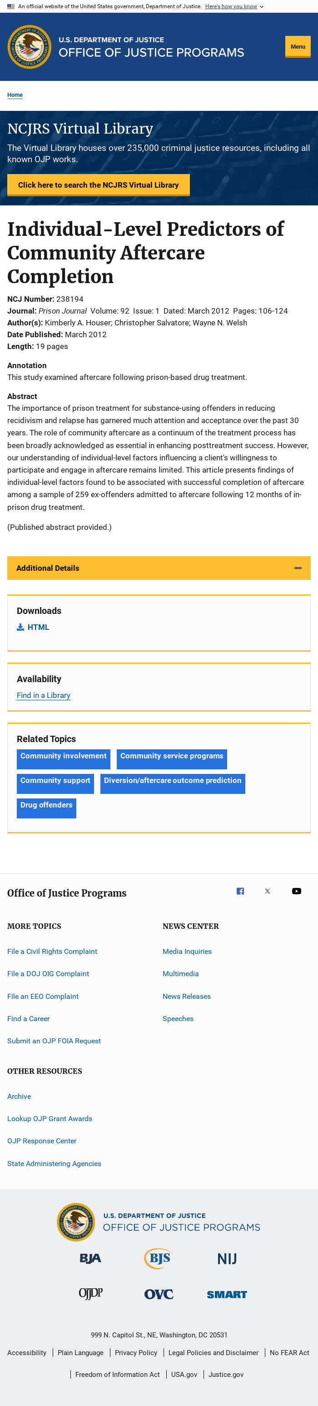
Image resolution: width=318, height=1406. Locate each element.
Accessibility (26, 1353)
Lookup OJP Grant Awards (49, 1118)
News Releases (187, 996)
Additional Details (48, 568)
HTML (38, 627)
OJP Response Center (41, 1141)
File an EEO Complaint (43, 996)
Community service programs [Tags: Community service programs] (172, 755)
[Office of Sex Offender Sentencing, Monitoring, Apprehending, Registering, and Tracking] (227, 1300)
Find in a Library (43, 695)
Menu (298, 46)
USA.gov (184, 1375)
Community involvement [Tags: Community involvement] (63, 755)
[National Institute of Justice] (227, 1266)
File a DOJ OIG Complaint (48, 973)
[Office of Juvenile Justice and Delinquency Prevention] (91, 1302)
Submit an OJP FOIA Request (54, 1041)
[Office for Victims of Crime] (159, 1300)
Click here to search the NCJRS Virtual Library (98, 184)
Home (15, 94)
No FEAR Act (289, 1353)
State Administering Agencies (54, 1163)
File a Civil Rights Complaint (52, 951)
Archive (19, 1096)
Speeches (178, 1018)
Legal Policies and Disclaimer (213, 1353)
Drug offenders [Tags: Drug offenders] (46, 804)
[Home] (151, 47)
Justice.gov (226, 1375)
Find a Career (28, 1018)
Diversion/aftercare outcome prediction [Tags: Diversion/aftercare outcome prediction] (172, 780)
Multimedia (181, 973)
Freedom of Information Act (117, 1375)
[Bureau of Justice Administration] (90, 1265)
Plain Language (81, 1353)
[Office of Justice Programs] (29, 47)
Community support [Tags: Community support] (55, 780)
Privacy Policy (136, 1353)
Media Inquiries (187, 951)
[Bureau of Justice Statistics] (159, 1271)
